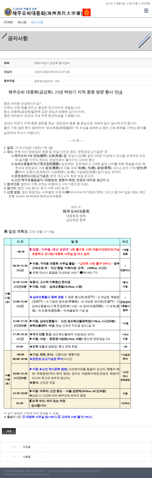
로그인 (109, 3)
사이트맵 (145, 3)
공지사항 (133, 3)
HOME (8, 22)
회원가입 (120, 3)
